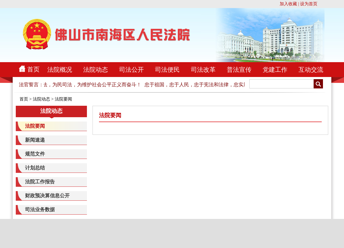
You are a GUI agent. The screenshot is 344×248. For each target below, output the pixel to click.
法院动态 (95, 69)
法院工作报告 (40, 181)
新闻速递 (35, 140)
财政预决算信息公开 (47, 195)
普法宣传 (239, 69)
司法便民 (167, 69)
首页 (33, 69)
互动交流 (311, 69)
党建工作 (275, 69)
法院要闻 (63, 99)
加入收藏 (288, 4)
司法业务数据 (40, 209)
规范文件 (35, 153)
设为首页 (308, 4)
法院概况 (59, 69)
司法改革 (203, 69)
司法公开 (131, 69)
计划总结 (35, 167)
